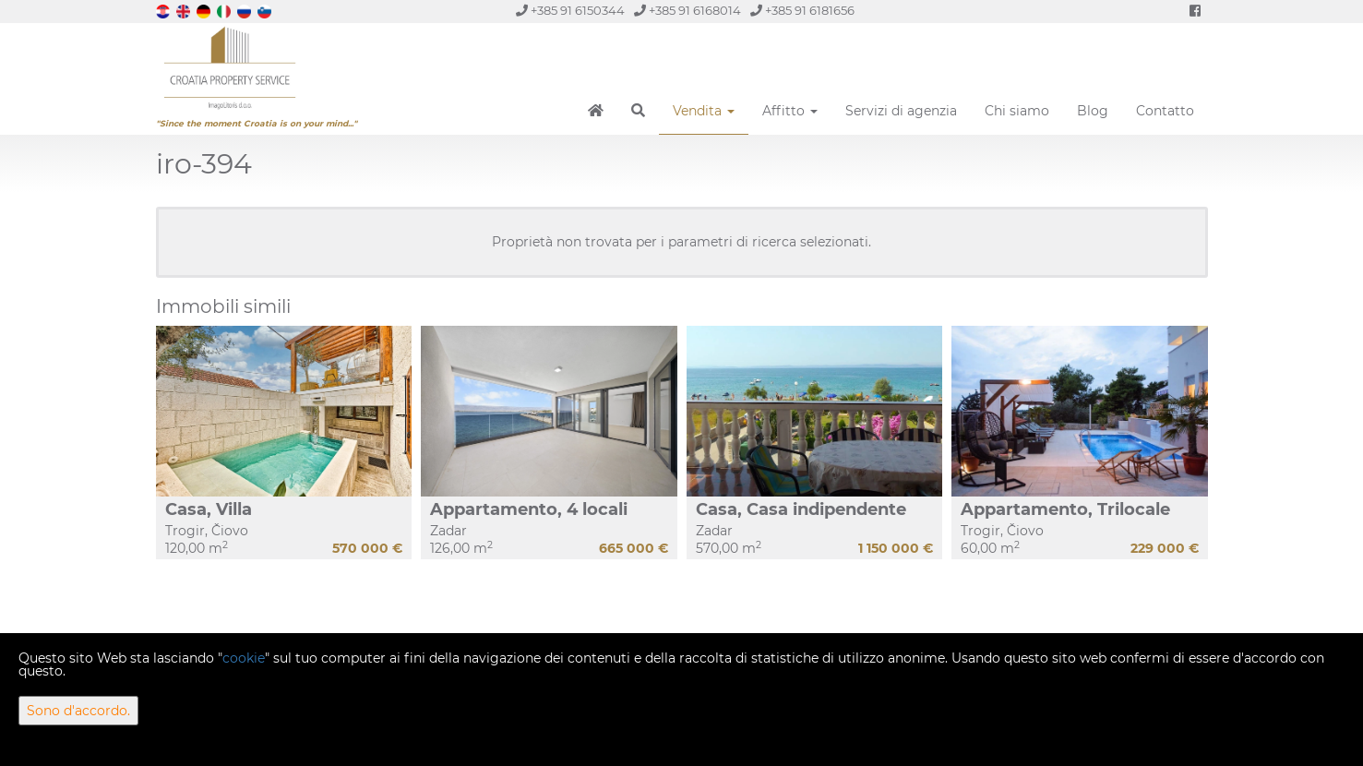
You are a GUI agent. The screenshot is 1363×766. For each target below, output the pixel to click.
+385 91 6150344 (570, 11)
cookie (243, 658)
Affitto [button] (790, 110)
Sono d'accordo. (78, 710)
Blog (1092, 110)
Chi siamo (1017, 110)
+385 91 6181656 (802, 11)
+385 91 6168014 (687, 11)
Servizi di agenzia (901, 110)
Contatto (1165, 110)
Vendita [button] (704, 110)
